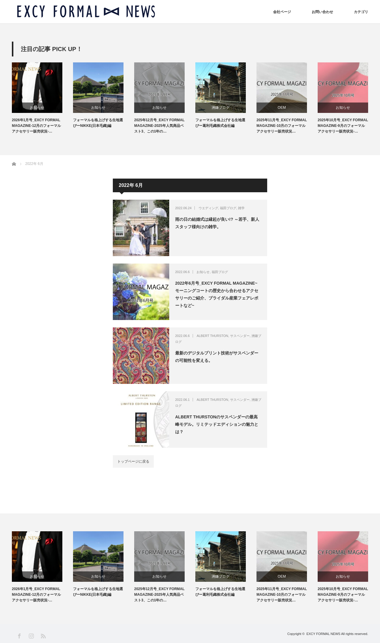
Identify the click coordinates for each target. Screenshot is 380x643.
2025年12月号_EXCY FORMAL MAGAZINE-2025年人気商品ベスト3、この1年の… (159, 125)
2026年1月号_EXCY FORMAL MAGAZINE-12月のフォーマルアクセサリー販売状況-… (36, 125)
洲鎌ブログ (220, 107)
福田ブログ (228, 208)
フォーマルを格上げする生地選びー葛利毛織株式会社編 (220, 123)
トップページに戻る (133, 461)
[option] (42, 98)
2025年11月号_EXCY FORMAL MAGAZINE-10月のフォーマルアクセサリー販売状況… (281, 125)
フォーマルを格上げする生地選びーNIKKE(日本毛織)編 (98, 123)
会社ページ (282, 12)
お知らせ (37, 107)
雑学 (241, 208)
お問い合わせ (322, 12)
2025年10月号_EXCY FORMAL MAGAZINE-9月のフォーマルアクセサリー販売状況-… (343, 125)
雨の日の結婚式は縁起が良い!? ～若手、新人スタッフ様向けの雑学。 (217, 223)
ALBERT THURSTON (212, 336)
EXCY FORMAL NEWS (323, 634)
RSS (43, 635)
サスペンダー (240, 336)
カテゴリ (361, 12)
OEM (282, 107)
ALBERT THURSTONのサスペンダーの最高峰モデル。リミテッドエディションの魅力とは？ (216, 424)
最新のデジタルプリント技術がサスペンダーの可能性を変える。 (216, 357)
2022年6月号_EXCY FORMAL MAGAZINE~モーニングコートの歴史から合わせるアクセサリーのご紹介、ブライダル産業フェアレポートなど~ (216, 294)
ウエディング (208, 208)
